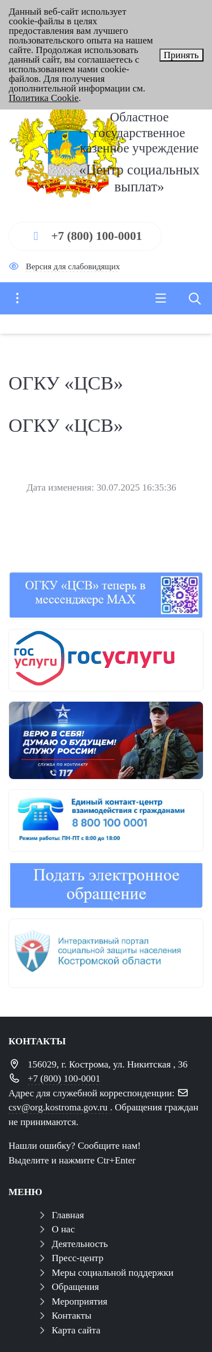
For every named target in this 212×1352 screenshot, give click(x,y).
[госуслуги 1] (106, 660)
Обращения (75, 1286)
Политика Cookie (44, 98)
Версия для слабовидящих (73, 266)
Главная (68, 1215)
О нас (63, 1229)
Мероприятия (79, 1301)
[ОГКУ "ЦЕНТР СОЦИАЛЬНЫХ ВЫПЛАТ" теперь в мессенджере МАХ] (106, 595)
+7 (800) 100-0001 (96, 236)
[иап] (106, 953)
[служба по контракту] (106, 740)
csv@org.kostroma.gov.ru (59, 1107)
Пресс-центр (77, 1258)
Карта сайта (76, 1330)
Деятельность (80, 1244)
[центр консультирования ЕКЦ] (106, 820)
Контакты (72, 1315)
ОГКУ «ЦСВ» (65, 425)
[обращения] (106, 885)
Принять (181, 55)
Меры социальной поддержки (113, 1272)
